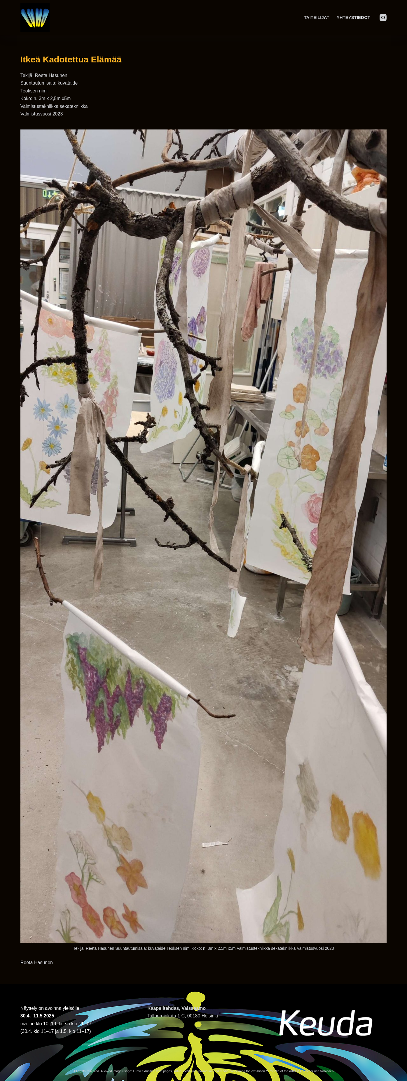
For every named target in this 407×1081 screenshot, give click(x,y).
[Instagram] (383, 17)
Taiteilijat (316, 17)
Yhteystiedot (353, 17)
